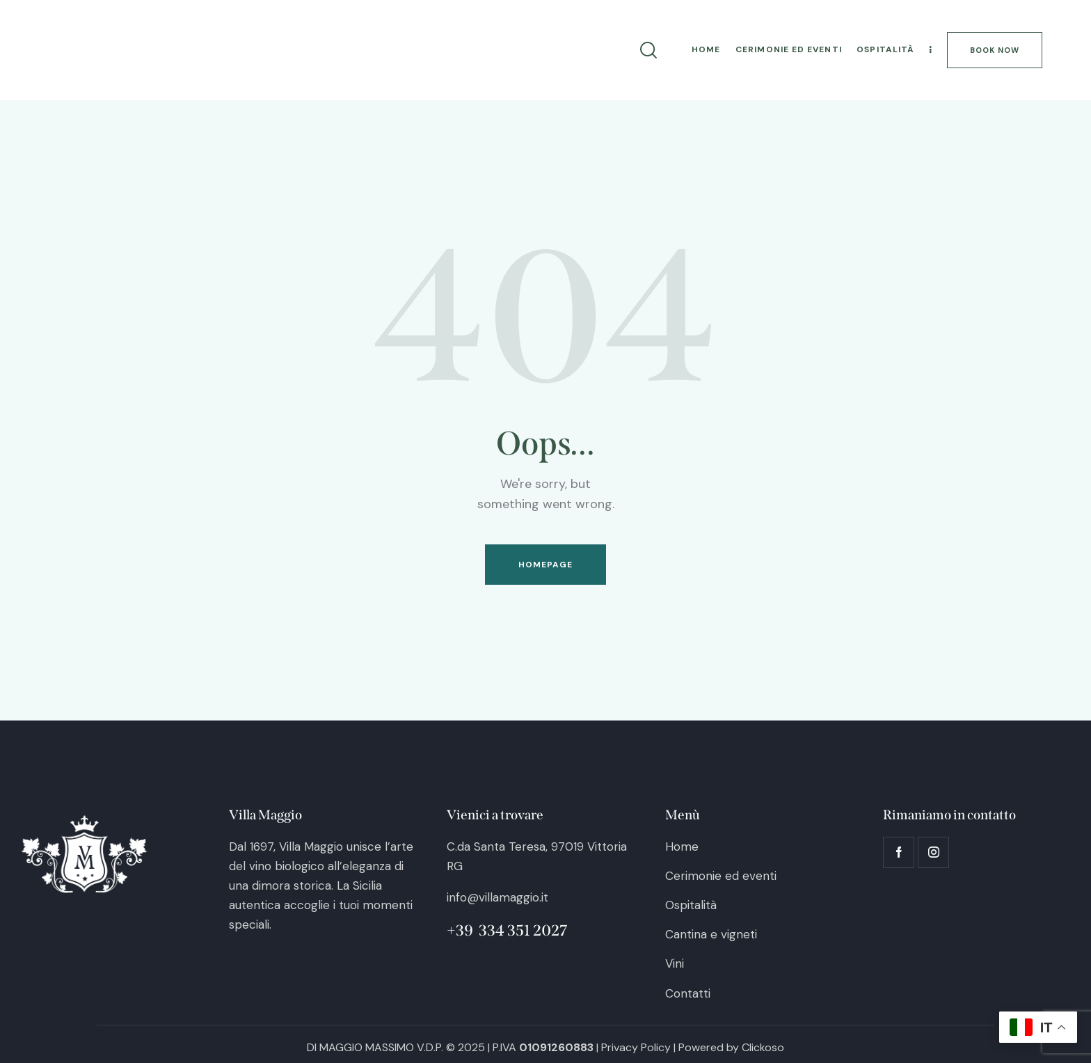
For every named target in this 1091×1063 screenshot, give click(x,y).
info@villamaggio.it (497, 897)
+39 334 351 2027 (507, 930)
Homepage (545, 564)
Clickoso (763, 1047)
